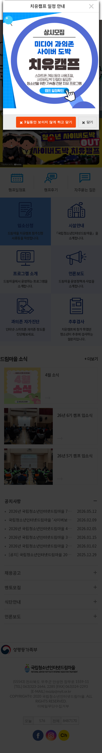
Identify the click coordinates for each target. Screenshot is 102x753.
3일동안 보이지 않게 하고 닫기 (46, 122)
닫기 (87, 122)
